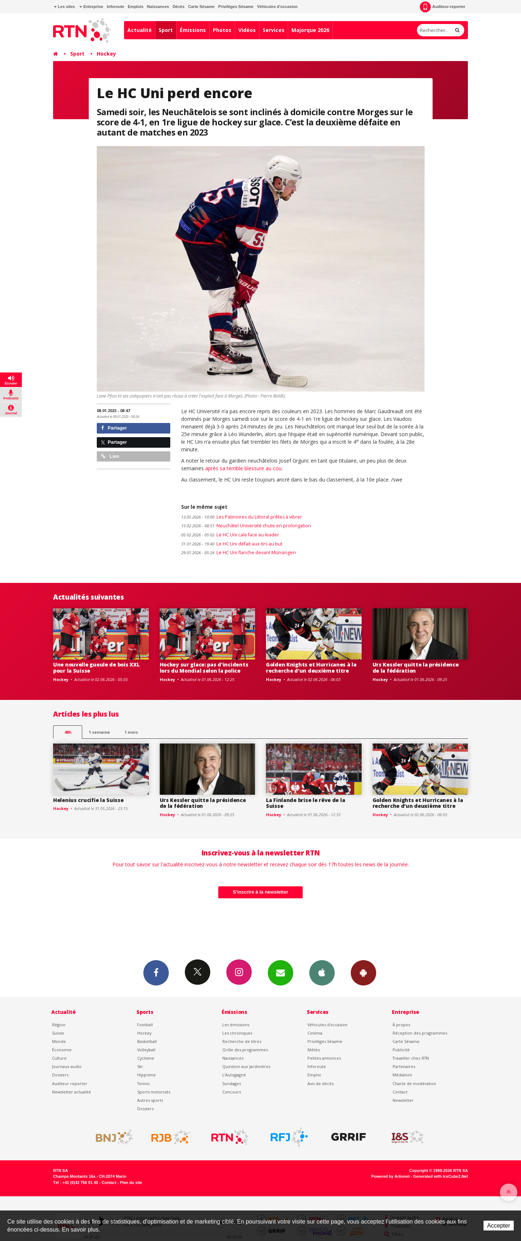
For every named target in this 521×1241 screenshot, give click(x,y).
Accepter (498, 1225)
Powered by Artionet (390, 1176)
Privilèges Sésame (236, 6)
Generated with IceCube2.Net (440, 1176)
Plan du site (131, 1182)
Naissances (158, 6)
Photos (222, 30)
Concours (231, 1091)
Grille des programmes (245, 1049)
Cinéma (314, 1033)
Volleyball (146, 1049)
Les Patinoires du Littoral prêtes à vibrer (241, 517)
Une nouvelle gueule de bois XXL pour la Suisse (96, 667)
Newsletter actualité (71, 1091)
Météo (313, 1049)
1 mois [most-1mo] (131, 732)
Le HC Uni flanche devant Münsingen (238, 552)
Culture (59, 1058)
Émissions (193, 30)
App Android (363, 972)
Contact (400, 1091)
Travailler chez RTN (411, 1058)
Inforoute (115, 6)
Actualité (139, 30)
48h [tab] (67, 732)
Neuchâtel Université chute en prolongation (246, 526)
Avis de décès (320, 1083)
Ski (140, 1066)
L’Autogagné (234, 1074)
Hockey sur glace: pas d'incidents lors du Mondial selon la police (204, 667)
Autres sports (150, 1100)
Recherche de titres (241, 1041)
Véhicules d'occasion (277, 6)
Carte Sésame (201, 6)
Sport (166, 30)
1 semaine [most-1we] (99, 732)
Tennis (143, 1083)
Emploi (314, 1074)
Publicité (401, 1049)
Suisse (58, 1033)
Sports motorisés (153, 1091)
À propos (401, 1024)
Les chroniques (237, 1033)
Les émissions (235, 1024)
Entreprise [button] (91, 6)
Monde (59, 1041)
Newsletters (280, 972)
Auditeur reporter (69, 1083)
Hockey (106, 53)
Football (145, 1024)
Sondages (231, 1083)
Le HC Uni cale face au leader (230, 535)
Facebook (156, 972)
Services (274, 30)
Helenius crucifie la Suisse (88, 800)
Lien (110, 456)
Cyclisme (145, 1058)
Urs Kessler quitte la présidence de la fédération (416, 667)
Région (58, 1024)
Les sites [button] (64, 6)
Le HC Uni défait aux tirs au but (231, 544)
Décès (178, 6)
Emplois (135, 6)
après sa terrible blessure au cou (243, 468)
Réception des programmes (420, 1033)
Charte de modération (414, 1083)
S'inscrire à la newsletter (260, 892)
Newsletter (403, 1100)
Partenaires (404, 1066)
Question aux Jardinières (246, 1066)
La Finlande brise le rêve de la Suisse (305, 803)
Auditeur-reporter (442, 6)
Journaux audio (66, 1066)
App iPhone (322, 972)
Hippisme (146, 1074)
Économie (62, 1049)
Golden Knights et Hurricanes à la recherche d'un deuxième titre (311, 667)
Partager (114, 428)
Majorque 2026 (310, 30)
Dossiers (60, 1074)
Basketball (147, 1041)
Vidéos (247, 30)
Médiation (402, 1074)
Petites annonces (324, 1058)
